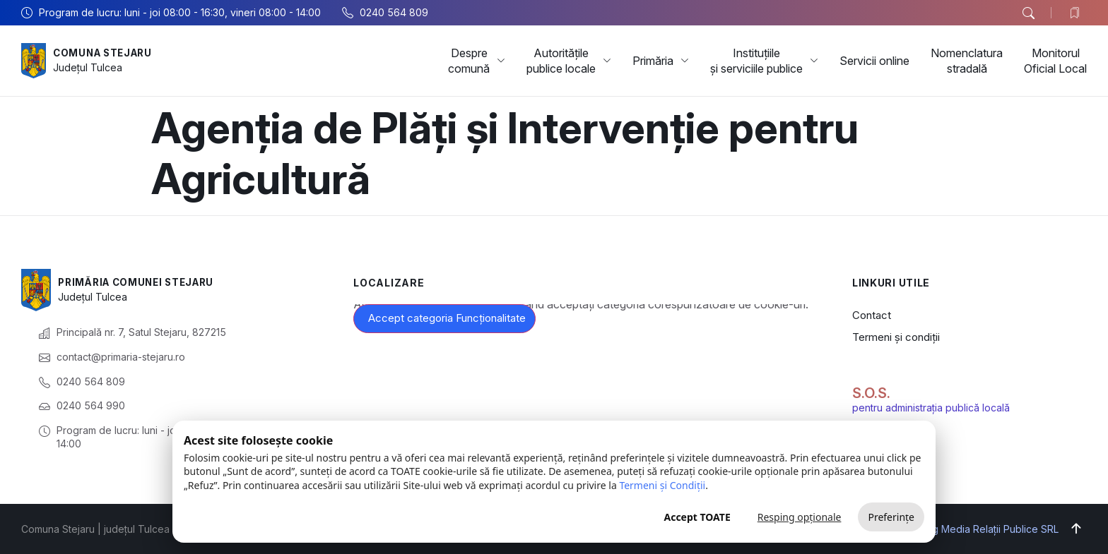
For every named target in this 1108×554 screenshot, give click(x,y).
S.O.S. (871, 393)
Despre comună (476, 61)
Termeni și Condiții (662, 485)
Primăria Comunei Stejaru (140, 282)
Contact (871, 315)
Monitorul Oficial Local (1055, 61)
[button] (1028, 13)
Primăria (660, 60)
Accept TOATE (697, 517)
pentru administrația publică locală (931, 408)
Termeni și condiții (896, 337)
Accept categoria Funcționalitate (447, 318)
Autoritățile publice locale (568, 61)
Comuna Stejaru (105, 53)
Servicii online (874, 61)
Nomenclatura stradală (967, 61)
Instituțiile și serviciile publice (764, 61)
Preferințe (891, 517)
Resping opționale (800, 517)
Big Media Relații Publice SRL (991, 529)
